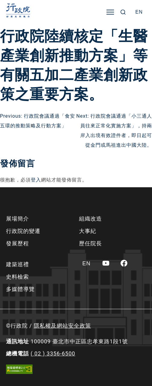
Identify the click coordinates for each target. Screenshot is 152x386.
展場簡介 (17, 218)
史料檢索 (17, 276)
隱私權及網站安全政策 (62, 325)
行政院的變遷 (23, 231)
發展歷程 (17, 243)
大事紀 (87, 231)
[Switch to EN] (139, 12)
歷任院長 (90, 243)
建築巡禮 (17, 264)
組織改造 (90, 218)
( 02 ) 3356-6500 (52, 353)
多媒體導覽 (20, 289)
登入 (36, 180)
